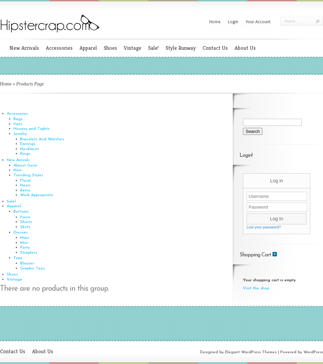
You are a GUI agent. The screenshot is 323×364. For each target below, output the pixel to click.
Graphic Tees (32, 268)
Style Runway (181, 47)
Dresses (20, 232)
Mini (24, 243)
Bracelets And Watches (42, 139)
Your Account (258, 22)
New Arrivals (24, 47)
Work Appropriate (36, 195)
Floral (25, 181)
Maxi (24, 238)
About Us (245, 47)
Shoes (110, 47)
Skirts (25, 227)
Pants (25, 217)
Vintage (132, 47)
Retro (25, 190)
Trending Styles (28, 175)
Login (233, 22)
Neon (25, 185)
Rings (25, 154)
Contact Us (215, 47)
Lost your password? (264, 227)
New (17, 170)
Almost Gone (25, 165)
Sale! (153, 47)
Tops (17, 258)
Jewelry (20, 134)
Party (25, 248)
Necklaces (29, 149)
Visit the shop (256, 288)
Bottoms (21, 212)
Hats (17, 124)
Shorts (26, 222)
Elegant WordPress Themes (251, 352)
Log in (276, 180)
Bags (18, 119)
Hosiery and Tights (31, 129)
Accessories (59, 47)
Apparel (88, 47)
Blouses (27, 263)
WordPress (313, 352)
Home (214, 22)
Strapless (28, 253)
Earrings (27, 144)
